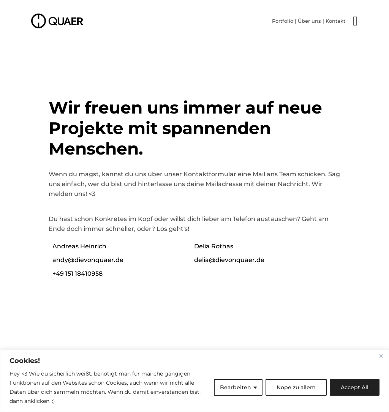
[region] (194, 380)
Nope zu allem (296, 387)
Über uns (309, 21)
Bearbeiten (235, 387)
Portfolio (282, 21)
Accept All (354, 387)
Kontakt (335, 21)
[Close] (381, 355)
